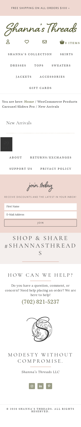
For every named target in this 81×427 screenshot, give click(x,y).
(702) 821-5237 (40, 301)
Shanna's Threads (40, 29)
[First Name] (40, 206)
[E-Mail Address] (40, 214)
